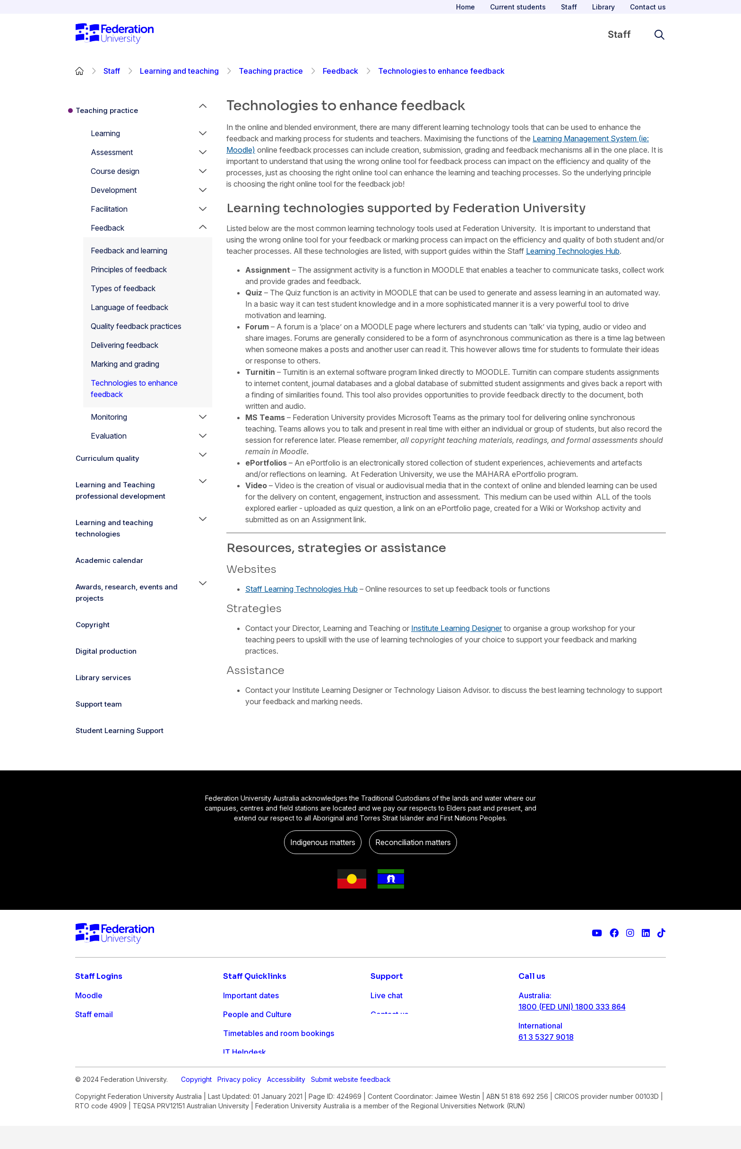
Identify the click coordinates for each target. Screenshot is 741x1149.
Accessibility (286, 1102)
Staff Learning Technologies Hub (301, 589)
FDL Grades (96, 1033)
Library (603, 7)
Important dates (251, 995)
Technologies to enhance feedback (134, 388)
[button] (202, 133)
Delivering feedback (124, 345)
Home (465, 7)
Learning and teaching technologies (114, 528)
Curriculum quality (107, 458)
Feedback (340, 71)
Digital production (106, 651)
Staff (569, 7)
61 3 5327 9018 (546, 1037)
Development (114, 190)
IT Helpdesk (244, 1052)
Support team (99, 704)
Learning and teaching (179, 71)
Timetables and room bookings (278, 1033)
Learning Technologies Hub (573, 251)
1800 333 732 (543, 1067)
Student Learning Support (120, 730)
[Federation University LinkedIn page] (646, 933)
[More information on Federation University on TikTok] (661, 933)
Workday (91, 1052)
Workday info (247, 1071)
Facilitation (109, 209)
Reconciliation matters (413, 842)
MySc (85, 1071)
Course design (115, 171)
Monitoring (109, 417)
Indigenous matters (322, 842)
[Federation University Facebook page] (614, 933)
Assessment (112, 152)
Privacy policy (239, 1102)
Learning (105, 133)
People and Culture (257, 1014)
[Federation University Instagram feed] (630, 933)
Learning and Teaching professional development (120, 490)
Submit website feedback (351, 1102)
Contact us (648, 7)
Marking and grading (125, 364)
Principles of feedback (129, 269)
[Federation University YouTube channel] (597, 933)
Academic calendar (109, 560)
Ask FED (385, 1033)
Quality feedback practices (136, 326)
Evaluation (109, 436)
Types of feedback (123, 288)
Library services (103, 677)
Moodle (89, 995)
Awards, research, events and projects (127, 592)
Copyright (93, 624)
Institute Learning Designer (456, 628)
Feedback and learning (129, 250)
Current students (518, 7)
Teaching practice (271, 71)
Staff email (94, 1014)
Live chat (386, 995)
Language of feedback (129, 307)
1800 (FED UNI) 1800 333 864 (572, 1006)
